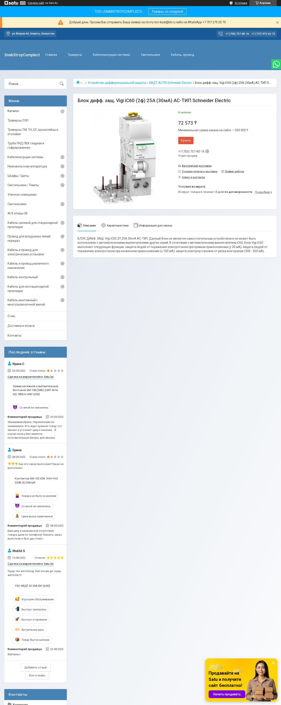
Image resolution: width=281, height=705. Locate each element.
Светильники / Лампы (23, 185)
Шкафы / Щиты (18, 176)
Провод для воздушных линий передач (29, 238)
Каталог (13, 111)
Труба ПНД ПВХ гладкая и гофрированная (26, 145)
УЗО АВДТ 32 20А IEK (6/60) (32, 585)
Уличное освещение (22, 194)
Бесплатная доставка (196, 165)
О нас (11, 316)
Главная (51, 54)
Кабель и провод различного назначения (28, 266)
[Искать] (61, 84)
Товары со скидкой (167, 11)
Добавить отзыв (35, 667)
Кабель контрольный (23, 277)
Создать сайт (36, 3)
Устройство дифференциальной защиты (117, 82)
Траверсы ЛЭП (18, 120)
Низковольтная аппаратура (27, 166)
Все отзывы (37, 675)
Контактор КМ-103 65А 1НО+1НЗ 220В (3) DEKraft (36, 480)
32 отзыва (241, 3)
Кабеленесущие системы (111, 54)
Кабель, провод (182, 54)
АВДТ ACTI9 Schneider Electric (170, 82)
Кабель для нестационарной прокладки (28, 289)
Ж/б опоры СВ (18, 213)
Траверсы (75, 54)
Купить (186, 140)
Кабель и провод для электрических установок (26, 252)
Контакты (14, 335)
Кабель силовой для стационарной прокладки (33, 225)
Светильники (150, 54)
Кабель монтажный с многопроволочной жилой (26, 302)
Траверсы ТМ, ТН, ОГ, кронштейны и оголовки (33, 132)
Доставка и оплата (21, 326)
